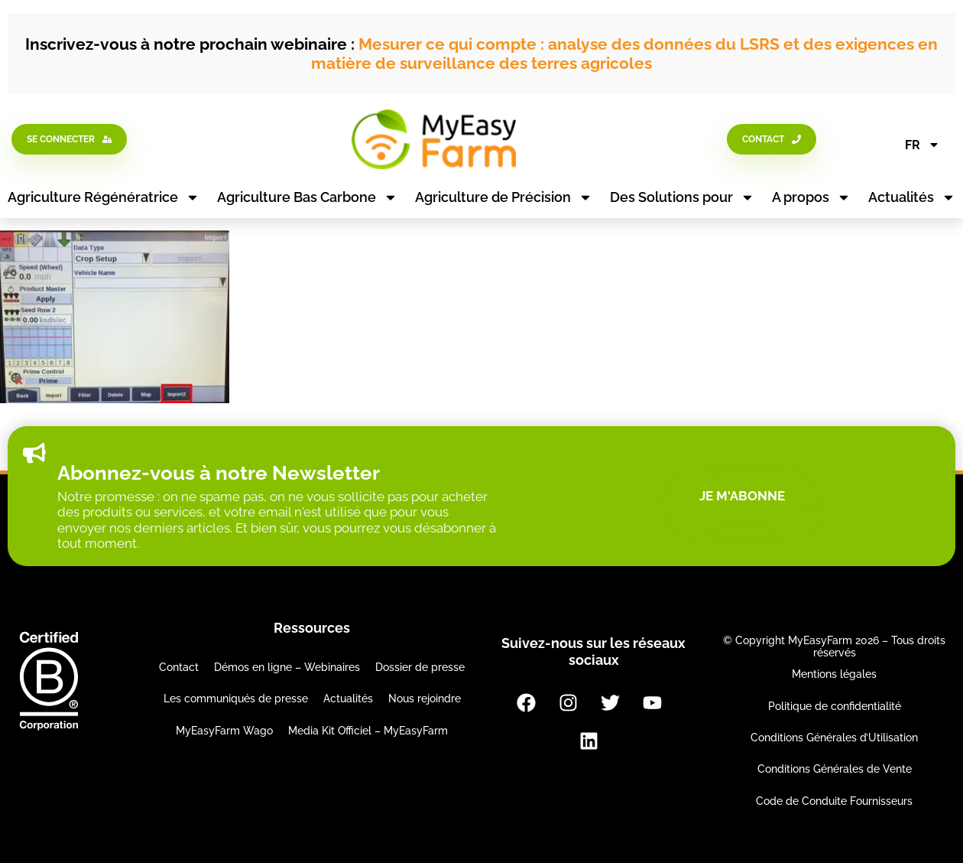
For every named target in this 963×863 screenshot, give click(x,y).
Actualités (911, 197)
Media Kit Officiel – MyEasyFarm (368, 731)
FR (922, 144)
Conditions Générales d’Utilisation (834, 737)
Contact (179, 667)
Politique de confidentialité (834, 706)
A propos (811, 197)
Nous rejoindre (424, 698)
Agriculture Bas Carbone (307, 197)
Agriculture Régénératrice (103, 197)
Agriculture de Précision (503, 197)
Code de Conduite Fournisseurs (834, 801)
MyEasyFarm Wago (224, 731)
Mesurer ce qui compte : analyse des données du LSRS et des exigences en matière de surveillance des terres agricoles (624, 53)
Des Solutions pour (682, 197)
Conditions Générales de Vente (834, 769)
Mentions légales (834, 674)
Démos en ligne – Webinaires (287, 667)
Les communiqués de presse (236, 698)
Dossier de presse (420, 667)
